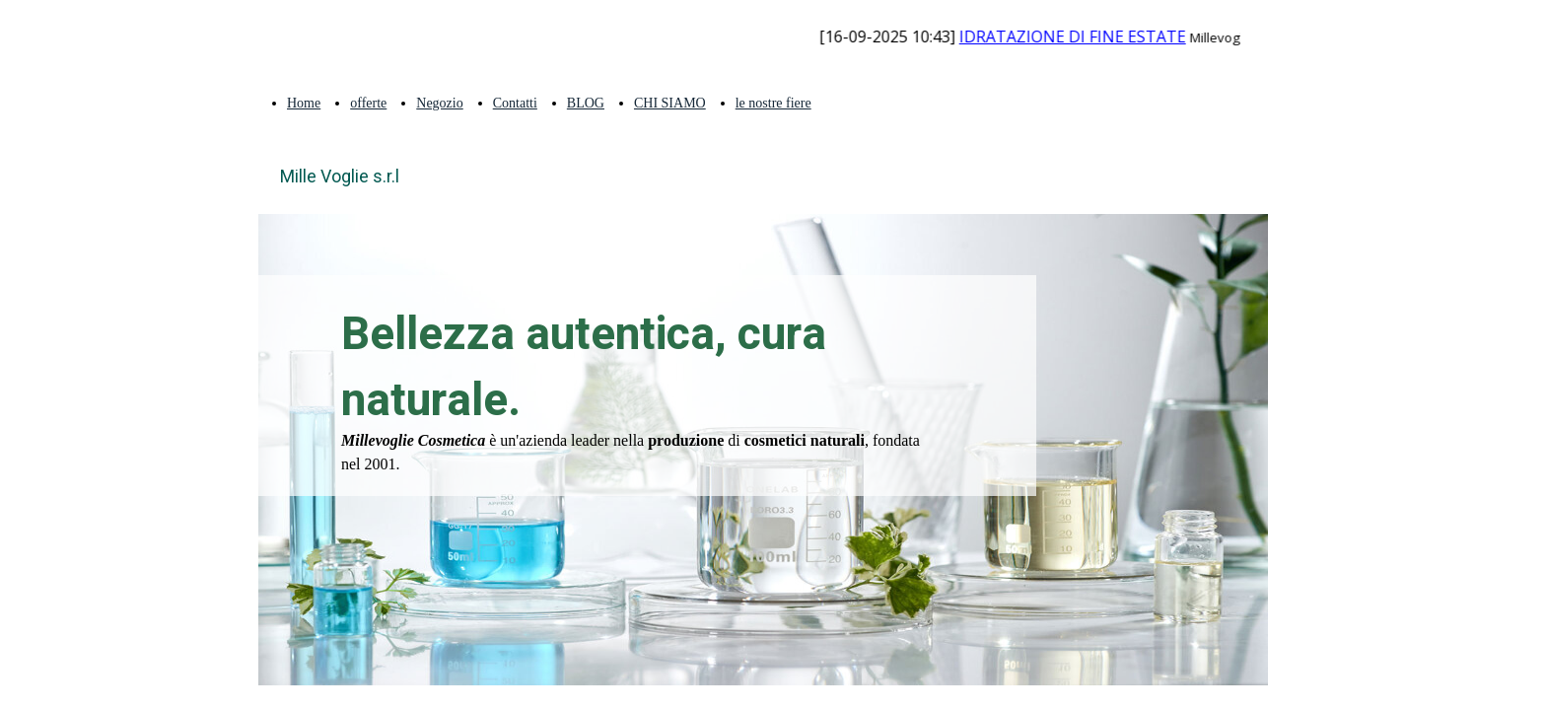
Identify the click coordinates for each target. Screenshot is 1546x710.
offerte (368, 103)
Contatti (515, 103)
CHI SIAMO (670, 103)
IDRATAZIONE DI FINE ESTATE (1087, 36)
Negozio (439, 103)
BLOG (585, 103)
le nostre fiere (773, 103)
